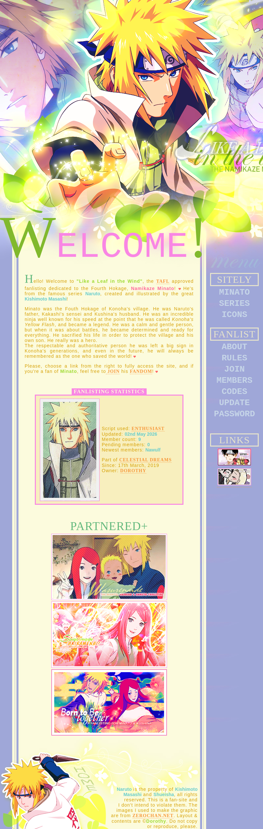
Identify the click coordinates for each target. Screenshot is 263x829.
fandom (141, 371)
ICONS (234, 315)
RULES (234, 358)
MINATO (234, 292)
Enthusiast (148, 428)
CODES (234, 392)
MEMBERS (234, 380)
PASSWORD (234, 414)
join (113, 371)
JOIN (234, 369)
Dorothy (133, 470)
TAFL (162, 281)
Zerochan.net (153, 815)
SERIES (234, 303)
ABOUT (234, 347)
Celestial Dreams (145, 459)
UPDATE (234, 403)
